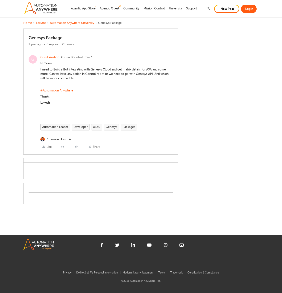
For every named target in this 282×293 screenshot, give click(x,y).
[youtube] (149, 245)
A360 (96, 127)
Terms (161, 272)
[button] (226, 9)
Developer (81, 127)
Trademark (176, 272)
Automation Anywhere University (72, 23)
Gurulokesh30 (49, 57)
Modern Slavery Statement (138, 272)
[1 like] (55, 139)
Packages (129, 127)
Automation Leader (55, 127)
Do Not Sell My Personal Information (97, 272)
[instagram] (165, 245)
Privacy (67, 272)
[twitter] (117, 245)
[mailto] (181, 245)
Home (27, 23)
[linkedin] (133, 245)
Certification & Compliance (203, 272)
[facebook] (101, 245)
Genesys (111, 127)
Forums (41, 23)
